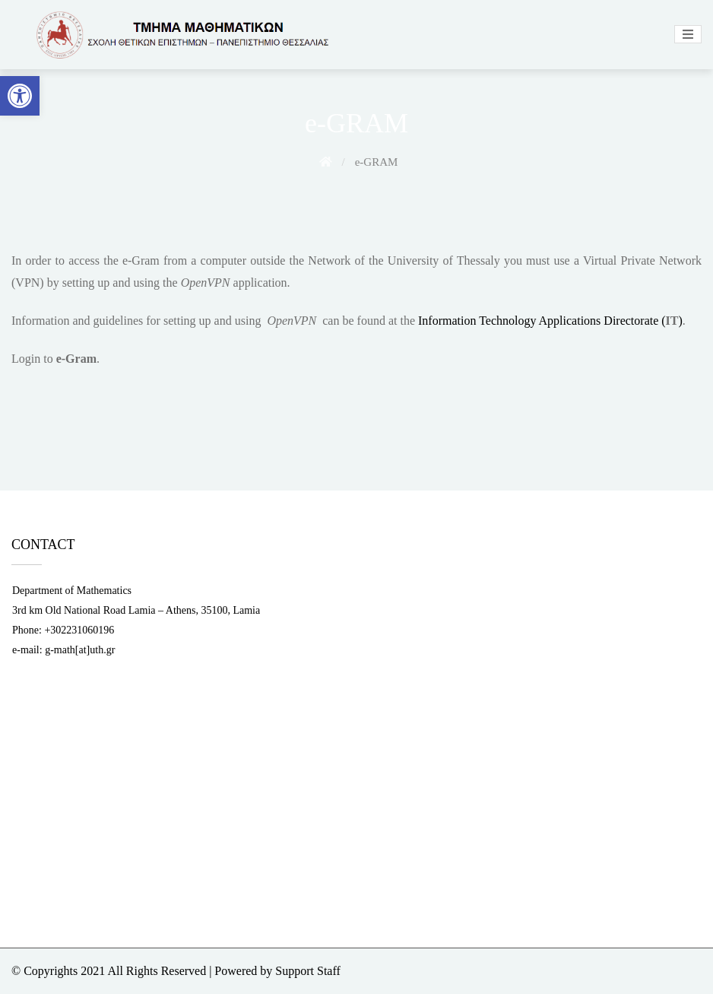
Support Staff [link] (307, 970)
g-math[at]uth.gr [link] (80, 650)
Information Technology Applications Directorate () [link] (550, 320)
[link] (20, 96)
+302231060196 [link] (79, 630)
